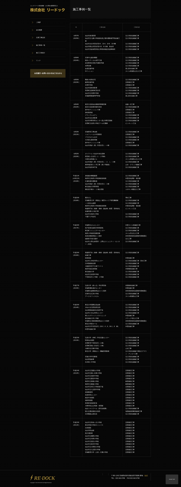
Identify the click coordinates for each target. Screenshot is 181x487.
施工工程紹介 (40, 53)
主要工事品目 (40, 37)
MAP (146, 475)
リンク (38, 60)
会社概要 (39, 30)
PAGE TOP (172, 479)
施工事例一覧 (40, 45)
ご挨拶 (38, 22)
